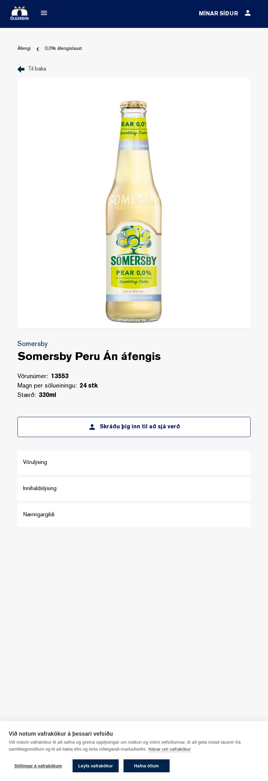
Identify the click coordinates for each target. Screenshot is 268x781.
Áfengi (24, 48)
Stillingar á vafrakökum (38, 766)
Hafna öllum (146, 766)
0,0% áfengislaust (63, 48)
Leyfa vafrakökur (95, 766)
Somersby (32, 344)
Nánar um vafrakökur (169, 749)
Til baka (37, 69)
